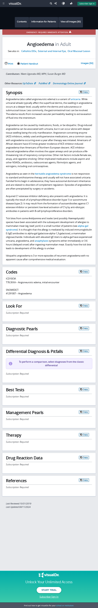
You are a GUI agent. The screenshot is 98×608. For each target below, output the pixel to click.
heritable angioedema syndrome (53, 173)
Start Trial (49, 589)
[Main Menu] (3, 3)
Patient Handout (27, 64)
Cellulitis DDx (28, 51)
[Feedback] (72, 3)
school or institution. (65, 605)
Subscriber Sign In (49, 596)
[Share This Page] (56, 3)
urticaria (75, 99)
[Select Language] (64, 3)
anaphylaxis (41, 240)
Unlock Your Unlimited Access (48, 582)
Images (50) (87, 63)
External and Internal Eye (52, 51)
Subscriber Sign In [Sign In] (86, 3)
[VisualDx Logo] (16, 3)
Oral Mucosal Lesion (79, 51)
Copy (85, 92)
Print (9, 64)
